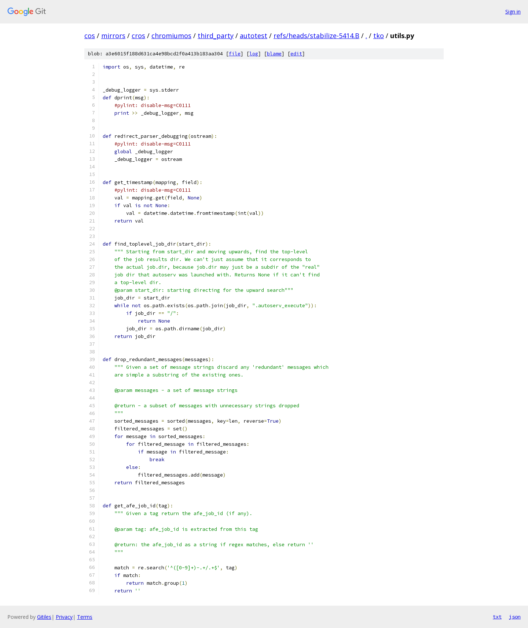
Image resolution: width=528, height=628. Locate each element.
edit (296, 54)
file (235, 54)
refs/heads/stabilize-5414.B (316, 35)
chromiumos (171, 35)
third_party (216, 35)
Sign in (513, 11)
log (253, 54)
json (515, 616)
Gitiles (44, 616)
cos (89, 35)
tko (378, 35)
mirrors (113, 35)
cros (138, 35)
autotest (253, 35)
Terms (84, 616)
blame (274, 54)
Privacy (64, 616)
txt (497, 616)
